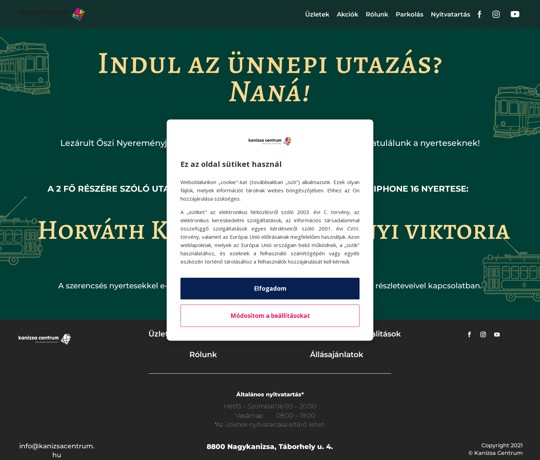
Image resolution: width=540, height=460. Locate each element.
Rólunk (377, 14)
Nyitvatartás (450, 14)
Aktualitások (377, 334)
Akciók (347, 14)
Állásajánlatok (336, 354)
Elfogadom (270, 288)
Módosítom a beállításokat (270, 316)
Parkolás (409, 14)
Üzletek (317, 14)
